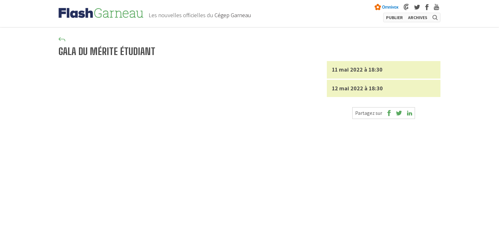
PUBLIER (394, 17)
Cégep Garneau (232, 15)
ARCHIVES (417, 17)
